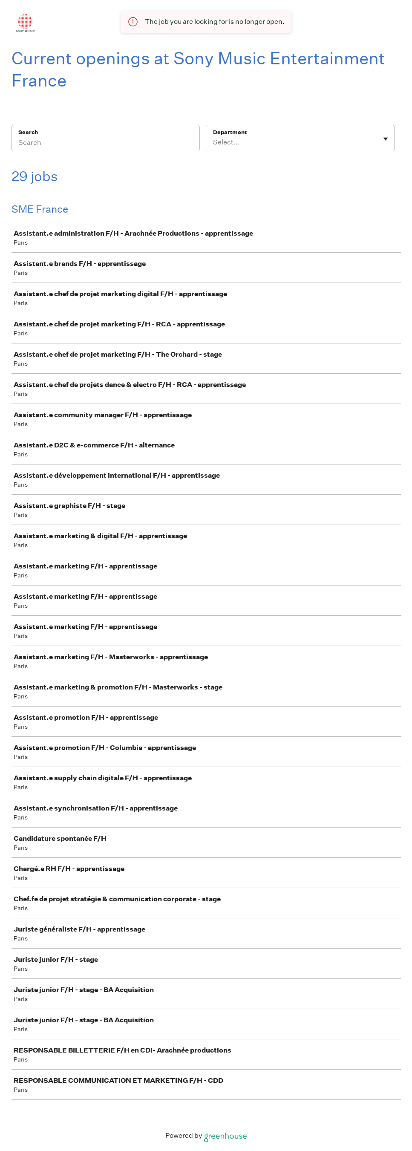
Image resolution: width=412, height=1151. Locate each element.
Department (230, 132)
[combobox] (213, 142)
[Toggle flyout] (385, 139)
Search (28, 132)
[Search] (105, 143)
